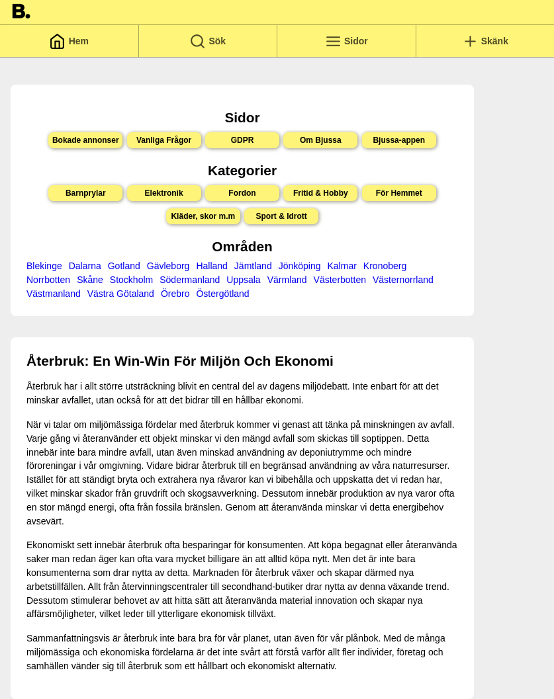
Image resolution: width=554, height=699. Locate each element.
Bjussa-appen (399, 140)
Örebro (175, 293)
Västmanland (53, 293)
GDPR (242, 140)
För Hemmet (399, 193)
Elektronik (164, 193)
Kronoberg (384, 266)
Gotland (124, 266)
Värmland (287, 279)
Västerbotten (340, 279)
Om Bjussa (321, 140)
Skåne (90, 279)
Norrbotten (48, 279)
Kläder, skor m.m (203, 216)
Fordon (241, 193)
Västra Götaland (120, 293)
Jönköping (300, 266)
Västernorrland (403, 279)
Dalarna (85, 266)
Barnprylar (86, 193)
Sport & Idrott (281, 216)
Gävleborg (168, 266)
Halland (211, 266)
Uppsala (243, 279)
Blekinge (44, 266)
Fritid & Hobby (320, 193)
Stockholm (131, 279)
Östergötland (222, 293)
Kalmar (342, 266)
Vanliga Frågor (163, 140)
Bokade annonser (85, 140)
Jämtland (253, 266)
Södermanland (190, 279)
